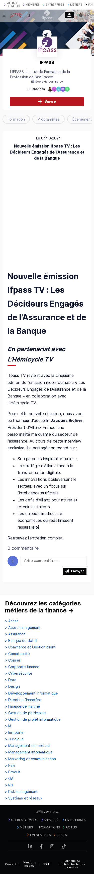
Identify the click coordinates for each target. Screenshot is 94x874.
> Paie (10, 765)
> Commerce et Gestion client (30, 647)
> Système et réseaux (23, 798)
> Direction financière (23, 700)
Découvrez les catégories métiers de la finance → (43, 607)
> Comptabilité (17, 654)
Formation (16, 119)
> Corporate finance (22, 667)
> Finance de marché (22, 706)
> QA (9, 779)
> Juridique (14, 739)
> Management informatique (29, 752)
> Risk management (21, 792)
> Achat (11, 621)
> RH (9, 785)
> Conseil (13, 660)
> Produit (13, 772)
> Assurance (15, 634)
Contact (10, 864)
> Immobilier (15, 733)
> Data (10, 680)
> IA (8, 726)
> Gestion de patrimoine (25, 713)
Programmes (48, 119)
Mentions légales (29, 864)
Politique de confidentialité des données (72, 864)
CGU (46, 864)
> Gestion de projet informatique (33, 719)
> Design (12, 686)
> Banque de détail (21, 641)
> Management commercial (27, 746)
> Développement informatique (31, 693)
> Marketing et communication (30, 759)
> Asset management (23, 628)
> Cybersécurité (18, 673)
